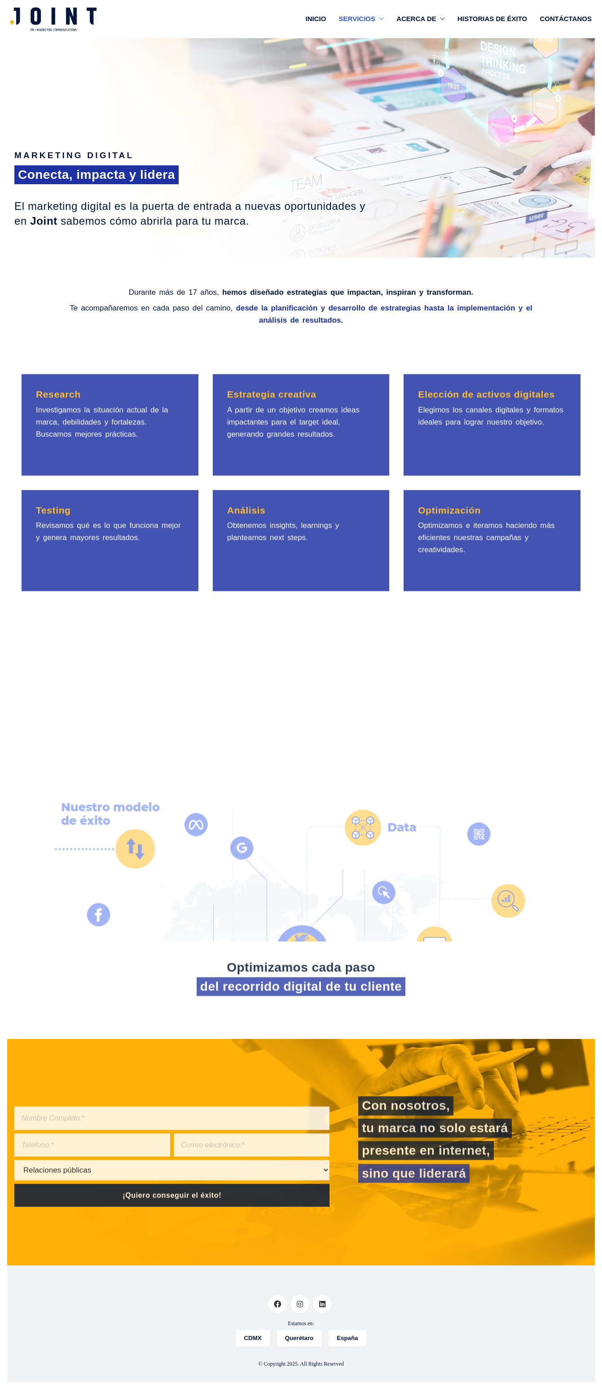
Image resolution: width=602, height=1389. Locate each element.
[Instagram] (300, 1304)
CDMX (251, 1338)
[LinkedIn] (322, 1304)
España (349, 1338)
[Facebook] (277, 1304)
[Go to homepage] (53, 19)
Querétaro (299, 1338)
